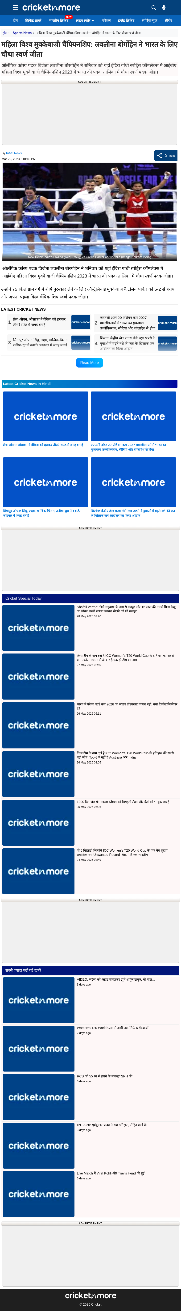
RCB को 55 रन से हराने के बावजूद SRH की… (106, 1076)
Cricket (96, 1304)
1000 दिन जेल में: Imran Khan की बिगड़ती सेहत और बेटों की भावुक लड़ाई (123, 802)
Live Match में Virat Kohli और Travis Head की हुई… (112, 1173)
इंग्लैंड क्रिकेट (126, 21)
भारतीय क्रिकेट (58, 21)
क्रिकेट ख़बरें (33, 21)
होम (15, 21)
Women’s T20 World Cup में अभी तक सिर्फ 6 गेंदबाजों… (114, 1028)
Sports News (22, 33)
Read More (89, 363)
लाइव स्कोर (85, 21)
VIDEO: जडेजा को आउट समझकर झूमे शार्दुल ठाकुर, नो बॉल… (116, 979)
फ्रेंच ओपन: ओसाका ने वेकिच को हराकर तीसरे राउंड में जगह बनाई (43, 445)
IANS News (14, 153)
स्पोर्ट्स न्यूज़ (149, 21)
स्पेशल (106, 21)
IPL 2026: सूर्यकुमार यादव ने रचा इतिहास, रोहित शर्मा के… (113, 1125)
